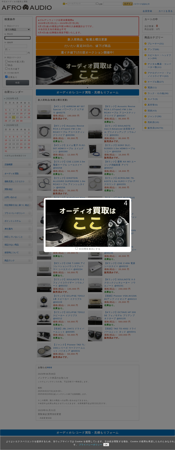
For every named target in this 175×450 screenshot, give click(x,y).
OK (106, 444)
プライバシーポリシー (91, 444)
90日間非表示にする (88, 249)
